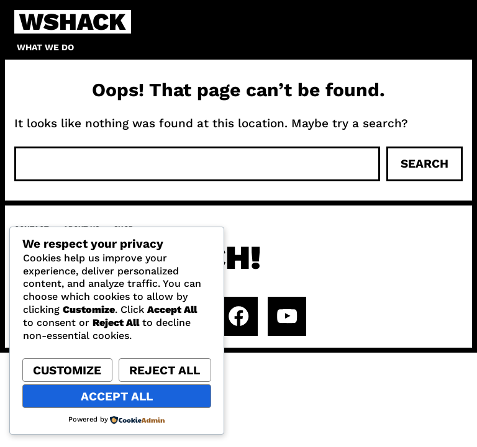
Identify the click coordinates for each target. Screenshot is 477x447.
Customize (67, 370)
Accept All (117, 396)
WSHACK (72, 22)
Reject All (164, 370)
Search (424, 163)
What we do (45, 47)
